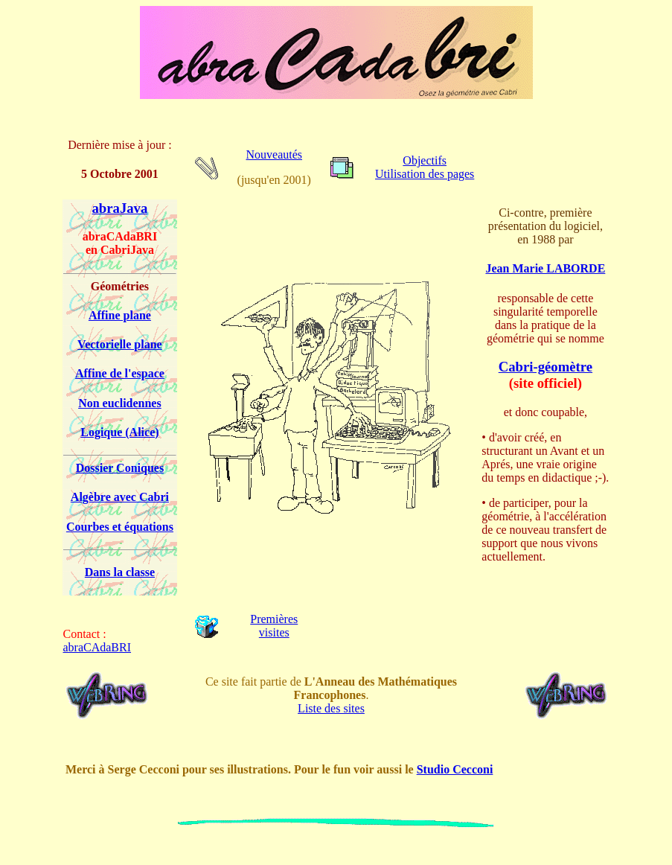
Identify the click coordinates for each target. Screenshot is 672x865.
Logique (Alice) (119, 432)
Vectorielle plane (119, 344)
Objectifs (425, 160)
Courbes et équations (119, 526)
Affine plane (120, 315)
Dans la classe (120, 572)
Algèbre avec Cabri (120, 497)
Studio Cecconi (455, 769)
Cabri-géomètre (545, 366)
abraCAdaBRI (97, 647)
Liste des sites (331, 708)
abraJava (120, 208)
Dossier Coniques (120, 468)
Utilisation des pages (424, 173)
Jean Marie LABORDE (545, 268)
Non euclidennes (119, 403)
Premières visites (274, 626)
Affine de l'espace (119, 373)
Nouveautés (274, 154)
